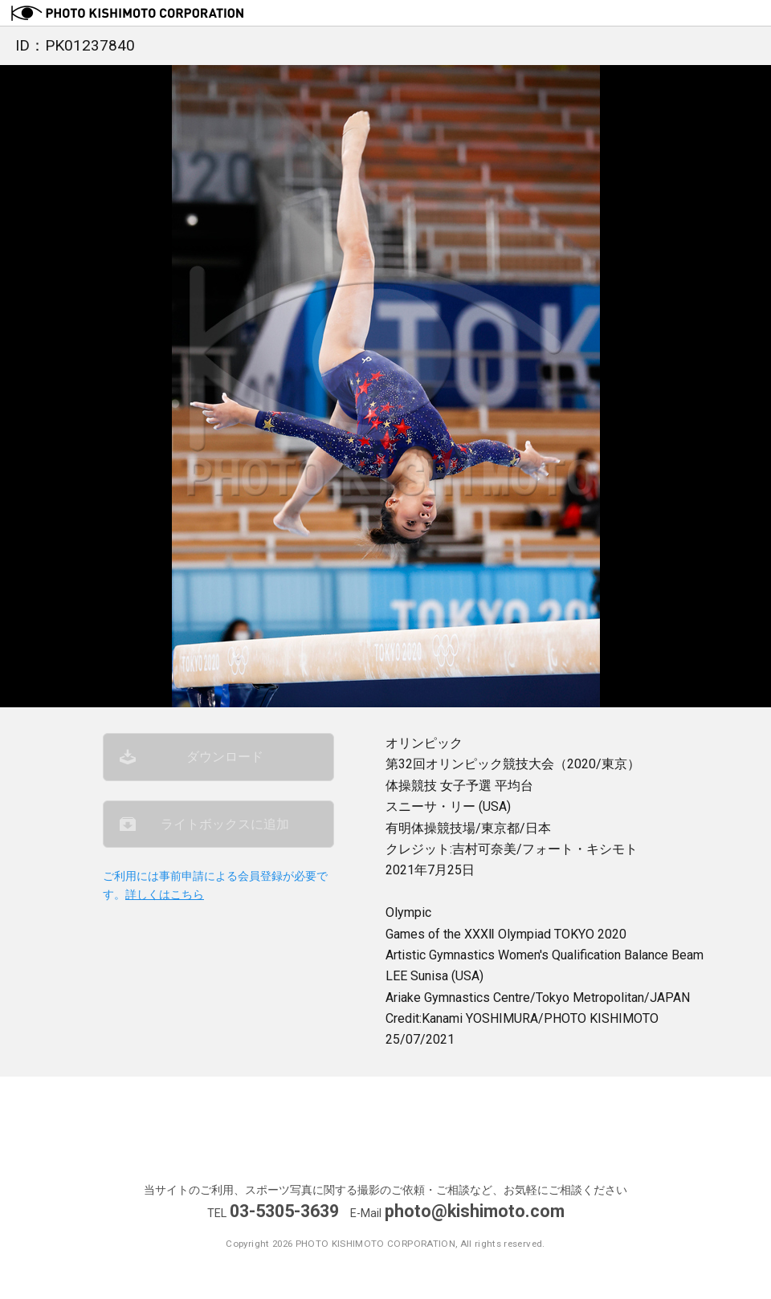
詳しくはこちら (164, 895)
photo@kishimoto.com (475, 1211)
